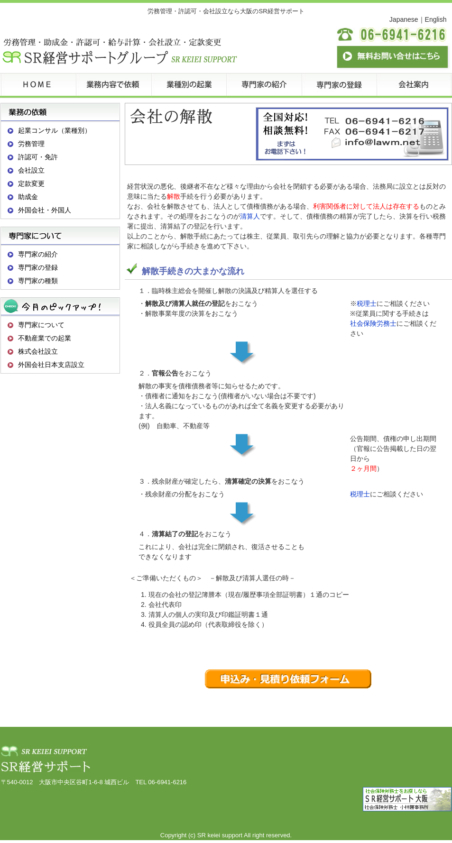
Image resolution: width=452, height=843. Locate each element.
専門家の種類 (38, 280)
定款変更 (31, 183)
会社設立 (31, 170)
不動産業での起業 (44, 338)
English (436, 19)
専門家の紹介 (38, 254)
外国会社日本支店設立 (51, 364)
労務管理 (31, 143)
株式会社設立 (38, 351)
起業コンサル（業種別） (54, 130)
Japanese (403, 19)
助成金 (28, 197)
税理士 (367, 303)
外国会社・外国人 (44, 210)
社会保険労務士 (373, 323)
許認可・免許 (38, 157)
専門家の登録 (38, 267)
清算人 (250, 216)
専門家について (41, 325)
